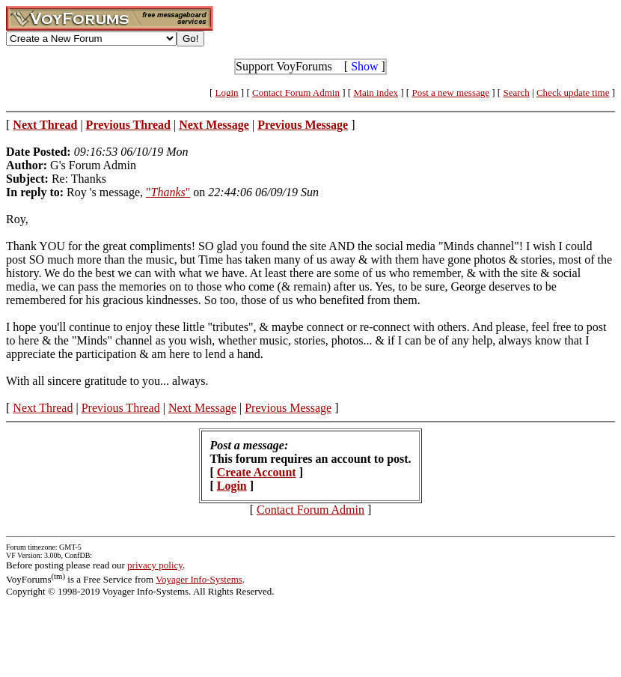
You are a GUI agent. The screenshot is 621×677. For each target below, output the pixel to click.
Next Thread (43, 407)
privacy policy (155, 565)
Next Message (202, 407)
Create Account (256, 472)
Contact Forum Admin (296, 92)
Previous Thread (121, 407)
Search (516, 92)
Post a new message (450, 92)
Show (364, 66)
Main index (375, 92)
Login (227, 92)
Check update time (572, 92)
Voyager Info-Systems (199, 579)
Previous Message (288, 407)
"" (168, 192)
